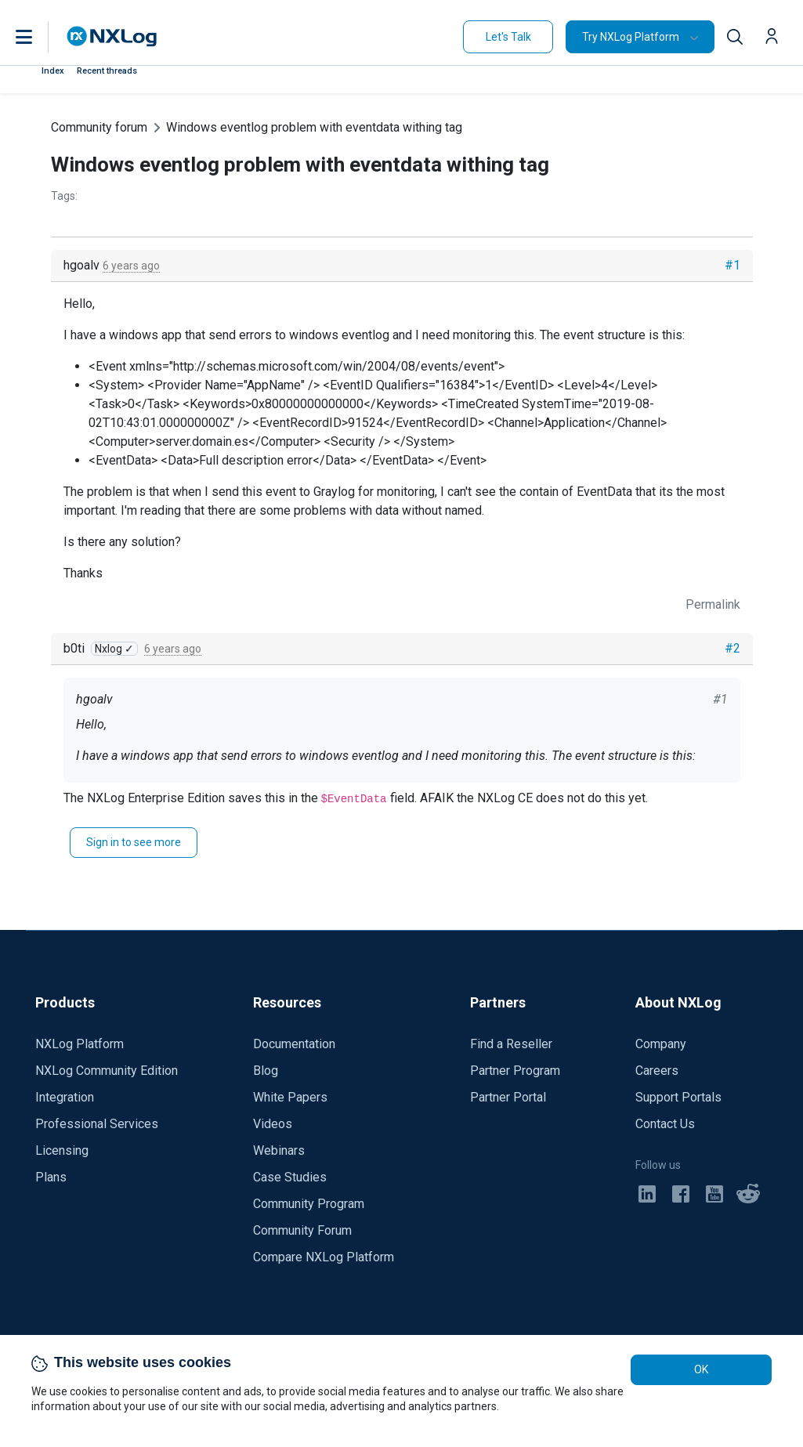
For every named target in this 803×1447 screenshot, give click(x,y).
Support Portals (678, 1097)
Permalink (712, 604)
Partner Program (515, 1070)
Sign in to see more (133, 842)
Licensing (62, 1150)
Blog (265, 1070)
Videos (272, 1123)
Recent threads (107, 71)
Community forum (99, 127)
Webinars (279, 1150)
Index (53, 71)
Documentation (294, 1043)
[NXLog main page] (112, 36)
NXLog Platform (79, 1043)
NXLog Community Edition (106, 1070)
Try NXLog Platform (630, 37)
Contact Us (665, 1123)
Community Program (308, 1203)
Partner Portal (508, 1097)
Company (660, 1043)
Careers (656, 1070)
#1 (732, 265)
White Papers (290, 1097)
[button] (40, 36)
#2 (732, 648)
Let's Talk (508, 37)
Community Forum (302, 1230)
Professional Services (96, 1123)
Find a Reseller (511, 1043)
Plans (51, 1177)
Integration (64, 1097)
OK (701, 1369)
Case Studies (290, 1177)
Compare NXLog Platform (323, 1257)
